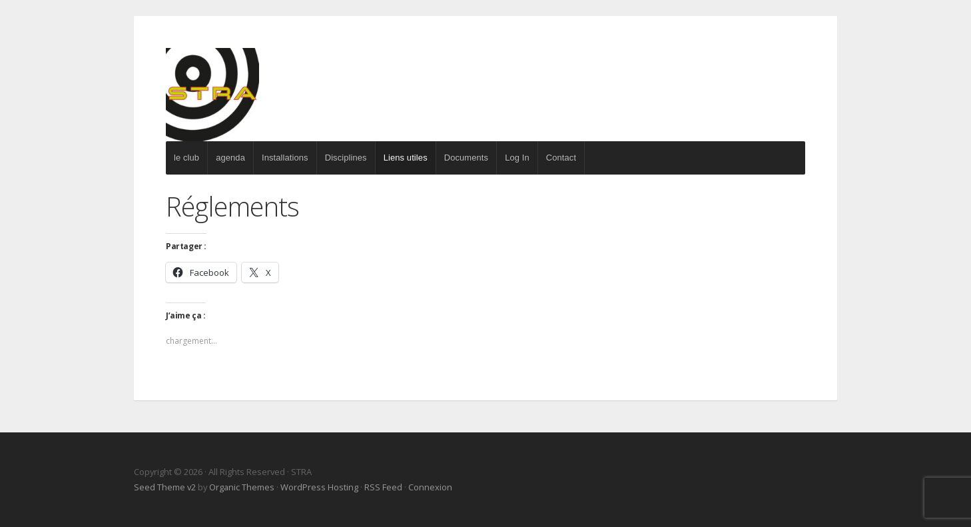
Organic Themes (241, 487)
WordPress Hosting (319, 487)
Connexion (430, 487)
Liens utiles (406, 158)
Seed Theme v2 (165, 487)
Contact (561, 158)
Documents (466, 158)
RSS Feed (383, 487)
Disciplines (346, 158)
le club (186, 158)
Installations (285, 158)
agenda (230, 158)
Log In (517, 158)
